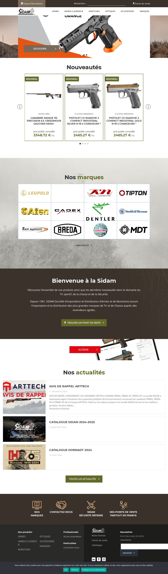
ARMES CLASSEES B (73, 11)
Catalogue (97, 545)
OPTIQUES (110, 11)
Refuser (75, 570)
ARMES (55, 11)
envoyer (127, 553)
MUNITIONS (94, 11)
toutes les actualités (82, 479)
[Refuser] (164, 567)
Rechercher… (80, 3)
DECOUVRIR (39, 48)
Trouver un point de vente (82, 322)
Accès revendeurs (72, 536)
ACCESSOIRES (127, 11)
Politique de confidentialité (93, 570)
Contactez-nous (71, 547)
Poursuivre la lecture (59, 408)
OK (66, 570)
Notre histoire (98, 535)
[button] (81, 55)
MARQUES (144, 11)
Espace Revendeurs (32, 3)
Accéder (83, 349)
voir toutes (82, 245)
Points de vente (141, 3)
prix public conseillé (44, 133)
